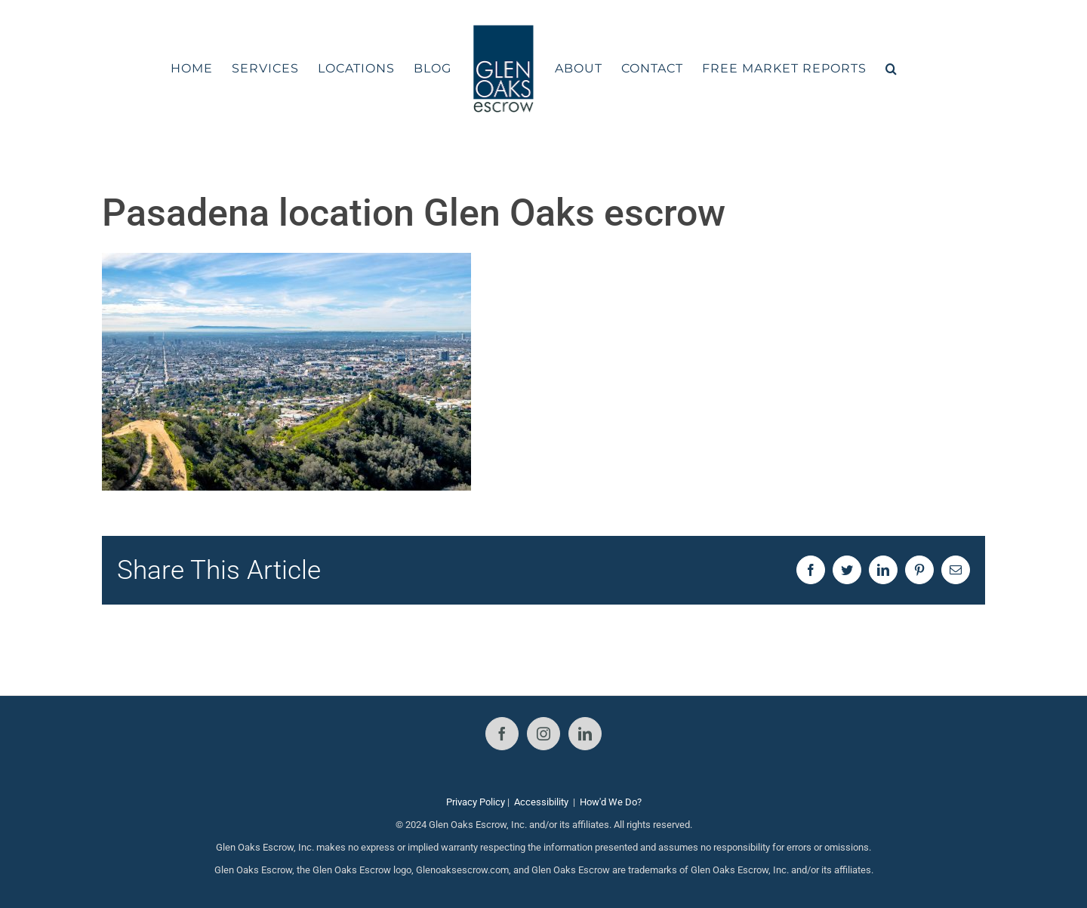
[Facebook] (502, 733)
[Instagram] (543, 733)
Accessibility (541, 802)
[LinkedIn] (585, 733)
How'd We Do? (611, 802)
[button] (891, 68)
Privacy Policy (475, 802)
